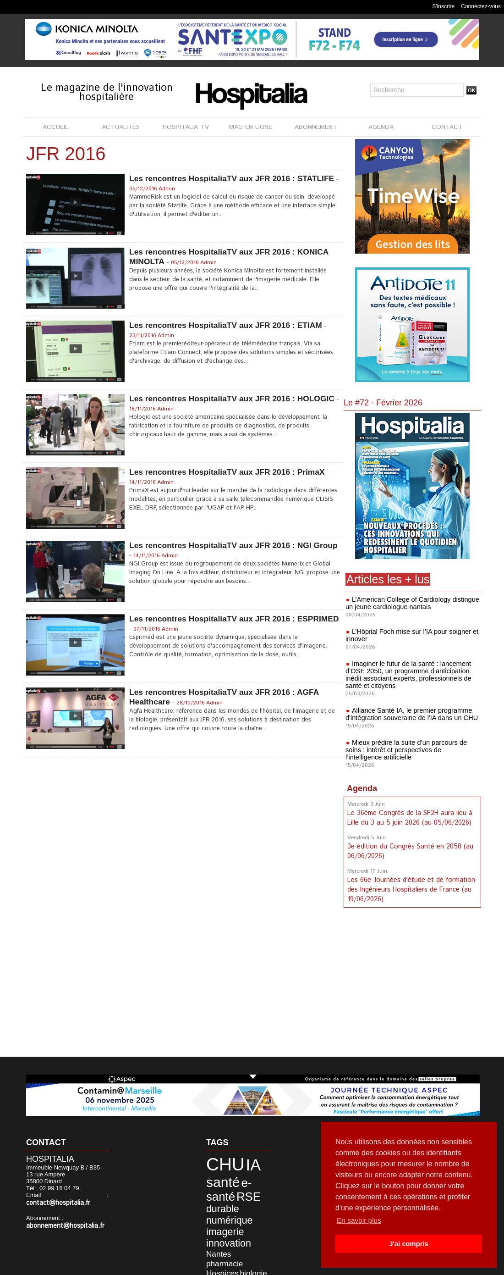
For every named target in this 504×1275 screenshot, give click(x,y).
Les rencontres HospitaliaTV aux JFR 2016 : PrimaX (230, 472)
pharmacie (217, 1223)
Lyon (238, 1244)
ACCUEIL (55, 127)
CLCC (250, 1230)
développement (237, 1237)
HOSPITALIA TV (186, 127)
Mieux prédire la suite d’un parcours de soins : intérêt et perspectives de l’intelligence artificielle (412, 750)
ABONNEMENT (316, 127)
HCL (209, 1244)
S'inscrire (443, 6)
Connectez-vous (481, 6)
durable (236, 1188)
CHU (218, 1162)
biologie (214, 1230)
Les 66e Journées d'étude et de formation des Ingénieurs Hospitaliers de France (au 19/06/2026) (410, 887)
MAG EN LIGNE (250, 127)
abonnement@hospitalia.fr (61, 1218)
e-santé (246, 1176)
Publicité (271, 1265)
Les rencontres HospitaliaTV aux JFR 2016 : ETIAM (229, 325)
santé (216, 1176)
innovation (220, 1215)
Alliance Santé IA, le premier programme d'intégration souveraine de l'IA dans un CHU (409, 714)
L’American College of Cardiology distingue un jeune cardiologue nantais (409, 603)
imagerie (218, 1206)
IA (240, 1163)
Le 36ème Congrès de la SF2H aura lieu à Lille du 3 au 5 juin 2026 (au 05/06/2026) (409, 817)
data (209, 1237)
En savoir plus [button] (360, 1220)
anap (224, 1244)
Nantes (249, 1216)
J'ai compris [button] (408, 1243)
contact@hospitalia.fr (75, 1196)
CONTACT (447, 127)
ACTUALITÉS (121, 127)
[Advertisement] (412, 982)
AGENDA (381, 127)
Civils (233, 1230)
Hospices (245, 1223)
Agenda (362, 788)
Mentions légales (223, 1265)
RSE (212, 1187)
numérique (221, 1197)
